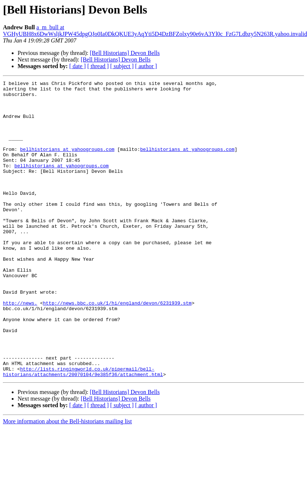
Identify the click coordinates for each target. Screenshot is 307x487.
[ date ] (77, 66)
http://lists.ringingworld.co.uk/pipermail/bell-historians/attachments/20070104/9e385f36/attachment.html (83, 430)
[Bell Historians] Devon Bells (125, 53)
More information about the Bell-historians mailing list (67, 480)
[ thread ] (98, 66)
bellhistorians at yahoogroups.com (67, 163)
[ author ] (146, 66)
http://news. (20, 348)
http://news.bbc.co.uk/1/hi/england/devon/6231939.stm (117, 348)
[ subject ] (122, 66)
